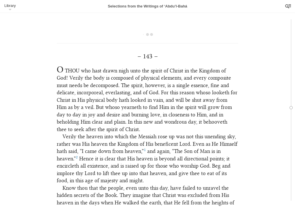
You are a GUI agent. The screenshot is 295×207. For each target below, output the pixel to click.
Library (10, 5)
